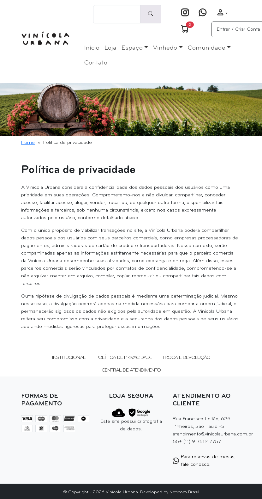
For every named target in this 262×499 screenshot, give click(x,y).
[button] (222, 13)
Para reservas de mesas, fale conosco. (204, 460)
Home (28, 142)
